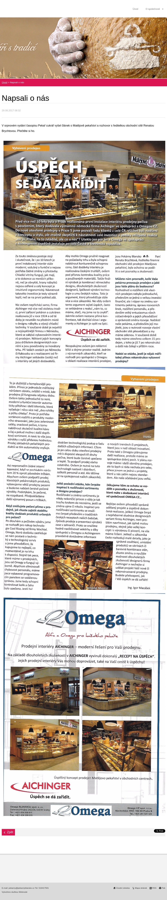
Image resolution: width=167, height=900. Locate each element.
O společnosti (153, 9)
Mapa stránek (141, 888)
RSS (154, 888)
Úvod (135, 9)
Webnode (23, 892)
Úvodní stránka (123, 888)
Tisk (163, 888)
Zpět (10, 832)
